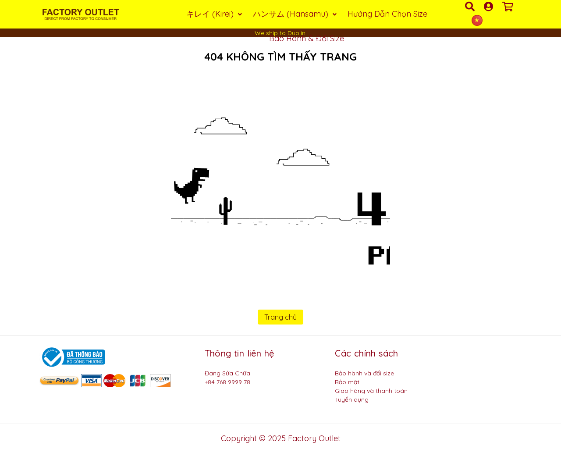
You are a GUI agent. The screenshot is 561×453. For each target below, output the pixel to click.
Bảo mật (347, 382)
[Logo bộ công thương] (72, 356)
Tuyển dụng (352, 399)
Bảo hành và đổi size (364, 373)
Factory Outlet (314, 438)
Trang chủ (280, 317)
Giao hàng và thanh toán (371, 391)
